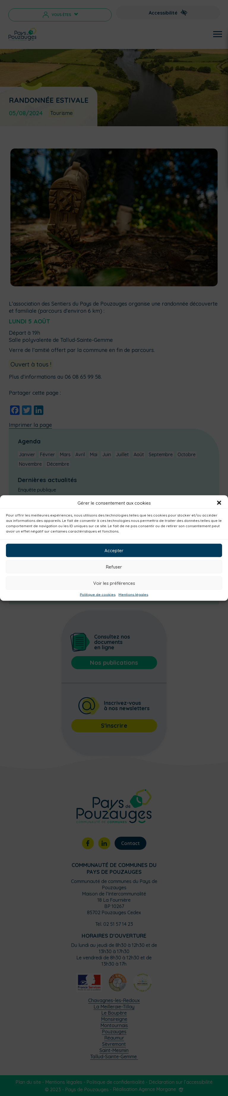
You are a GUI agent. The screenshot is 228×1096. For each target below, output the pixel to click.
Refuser (114, 566)
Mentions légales (133, 594)
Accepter (114, 550)
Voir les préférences (114, 583)
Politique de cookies (97, 594)
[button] (219, 503)
